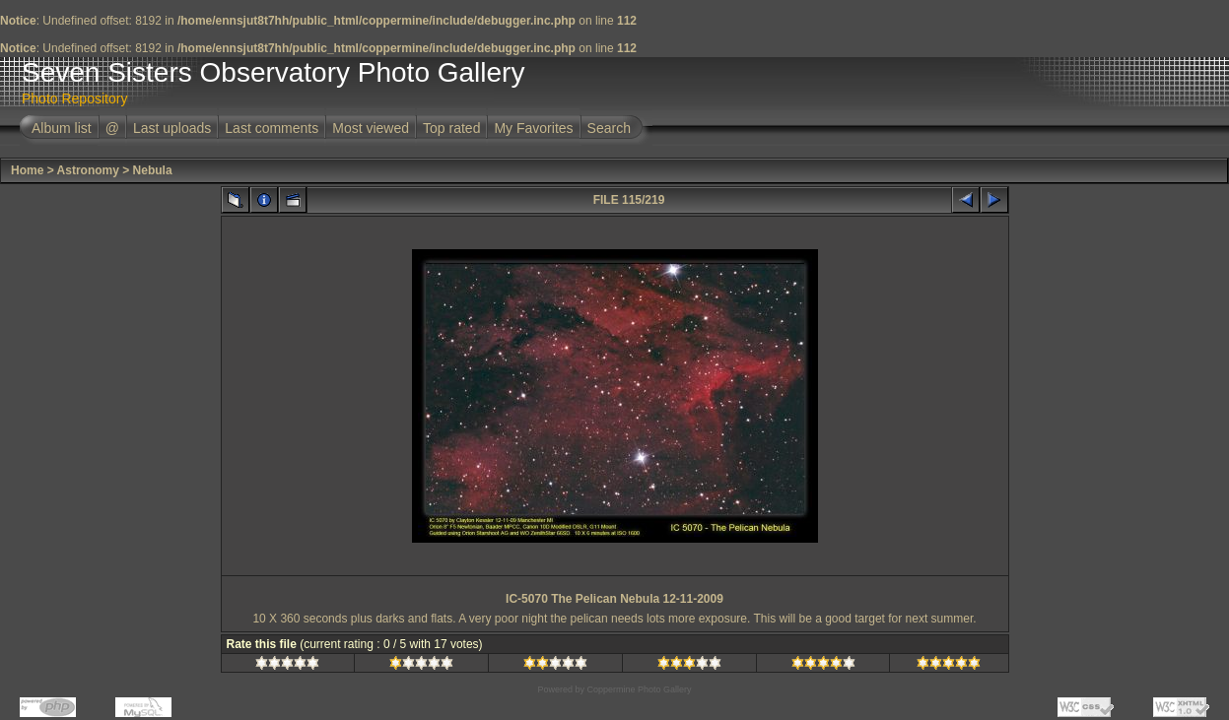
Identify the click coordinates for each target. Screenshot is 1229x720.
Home (27, 170)
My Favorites (533, 128)
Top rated (451, 128)
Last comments (271, 128)
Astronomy (88, 170)
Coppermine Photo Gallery (638, 689)
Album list (62, 128)
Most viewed (370, 128)
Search (609, 128)
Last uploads (172, 128)
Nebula (152, 170)
